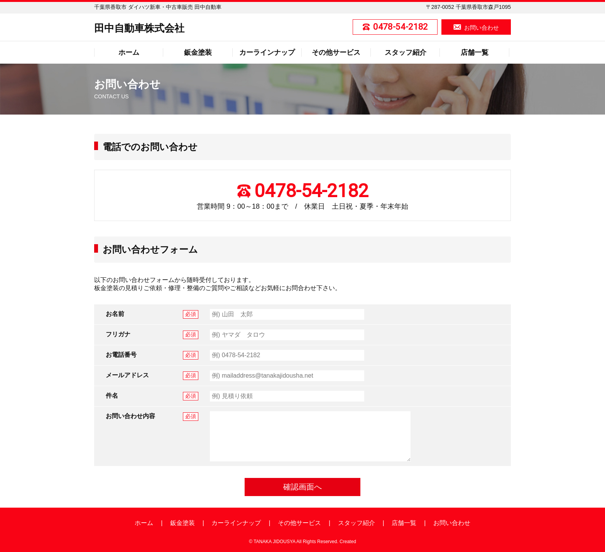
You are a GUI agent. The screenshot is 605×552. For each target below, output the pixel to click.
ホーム (128, 52)
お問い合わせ (481, 27)
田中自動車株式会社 (139, 28)
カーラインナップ (267, 52)
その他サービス (336, 52)
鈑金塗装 (198, 52)
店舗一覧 (474, 52)
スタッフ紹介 (405, 52)
